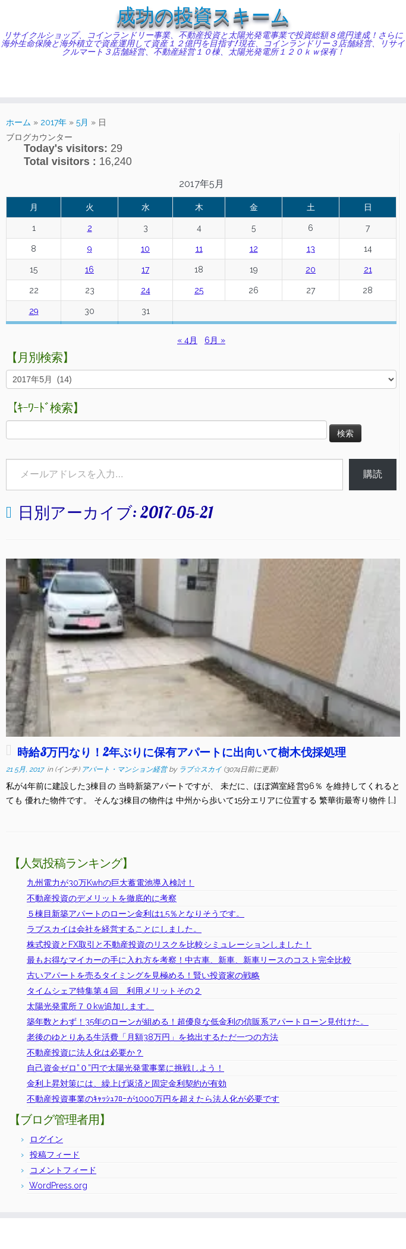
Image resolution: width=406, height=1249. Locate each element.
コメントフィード (63, 1170)
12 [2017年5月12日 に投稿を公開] (254, 248)
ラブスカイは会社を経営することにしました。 (114, 929)
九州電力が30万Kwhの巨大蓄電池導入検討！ (110, 882)
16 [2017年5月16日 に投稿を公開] (89, 269)
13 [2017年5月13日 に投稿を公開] (311, 248)
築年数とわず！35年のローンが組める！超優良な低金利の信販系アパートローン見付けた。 (198, 1021)
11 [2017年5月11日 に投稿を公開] (199, 248)
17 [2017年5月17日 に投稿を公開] (145, 269)
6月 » (214, 340)
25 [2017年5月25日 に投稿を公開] (198, 290)
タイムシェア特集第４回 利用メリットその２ (114, 991)
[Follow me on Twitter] (33, 79)
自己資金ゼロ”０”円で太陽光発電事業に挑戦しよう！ (125, 1068)
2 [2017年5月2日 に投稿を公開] (89, 228)
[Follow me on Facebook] (41, 79)
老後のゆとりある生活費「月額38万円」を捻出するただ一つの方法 (152, 1037)
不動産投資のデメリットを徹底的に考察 (102, 898)
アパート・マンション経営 (125, 769)
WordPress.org (58, 1185)
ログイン (46, 1139)
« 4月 (187, 340)
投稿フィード (55, 1154)
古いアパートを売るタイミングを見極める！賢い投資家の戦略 (143, 975)
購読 (372, 474)
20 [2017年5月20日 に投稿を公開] (311, 269)
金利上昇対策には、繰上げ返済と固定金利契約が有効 (126, 1083)
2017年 (53, 122)
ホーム (18, 122)
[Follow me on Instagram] (48, 79)
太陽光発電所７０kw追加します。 (90, 1006)
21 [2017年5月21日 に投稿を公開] (368, 269)
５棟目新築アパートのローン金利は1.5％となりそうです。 (135, 913)
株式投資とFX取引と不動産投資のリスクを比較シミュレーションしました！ (169, 944)
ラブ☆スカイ (200, 769)
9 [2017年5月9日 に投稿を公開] (89, 248)
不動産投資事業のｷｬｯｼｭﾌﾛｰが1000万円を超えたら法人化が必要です (153, 1099)
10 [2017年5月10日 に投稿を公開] (145, 248)
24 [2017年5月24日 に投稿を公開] (145, 290)
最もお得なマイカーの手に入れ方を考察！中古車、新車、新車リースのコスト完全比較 (189, 960)
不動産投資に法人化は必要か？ (85, 1052)
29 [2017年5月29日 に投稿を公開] (34, 311)
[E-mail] (25, 79)
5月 (82, 122)
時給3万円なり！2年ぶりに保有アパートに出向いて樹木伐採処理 (181, 752)
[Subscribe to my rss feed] (17, 79)
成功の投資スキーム (203, 15)
